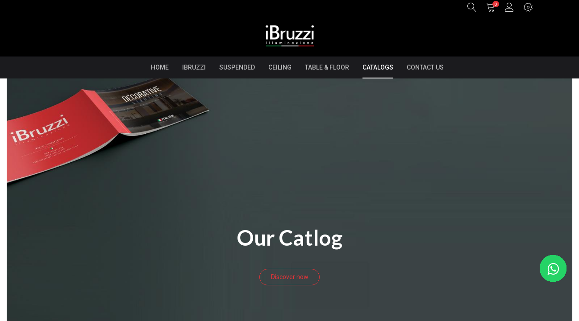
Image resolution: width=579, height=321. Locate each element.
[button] (471, 8)
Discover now (290, 276)
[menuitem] (160, 67)
